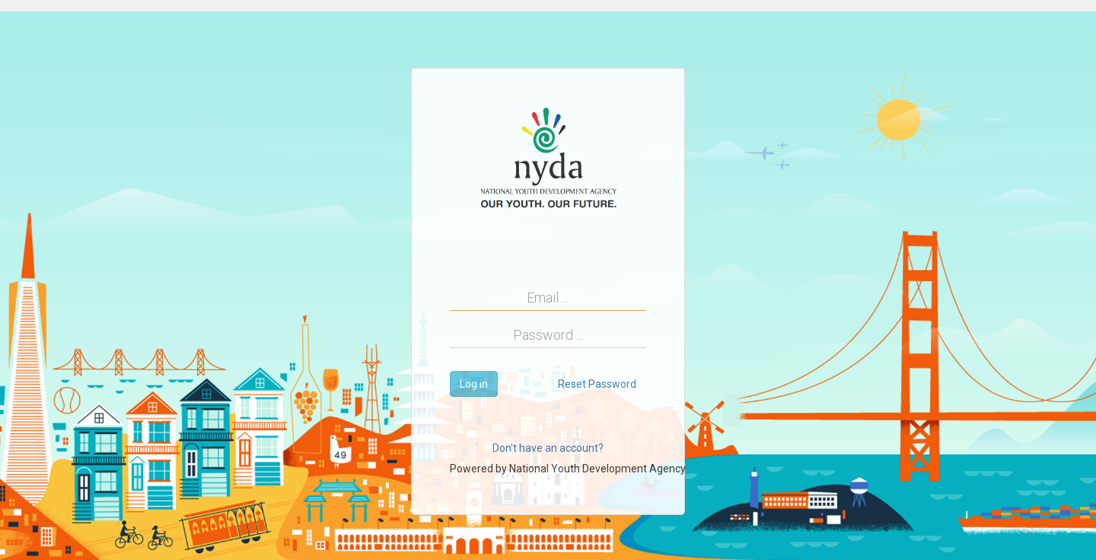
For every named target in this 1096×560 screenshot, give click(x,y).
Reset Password (597, 384)
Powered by (568, 468)
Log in (474, 384)
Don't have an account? (548, 448)
